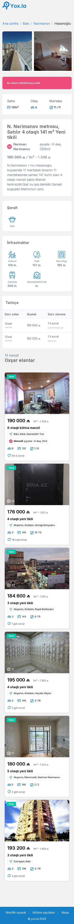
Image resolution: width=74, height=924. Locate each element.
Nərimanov (42, 23)
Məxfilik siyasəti (16, 912)
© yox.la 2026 (37, 918)
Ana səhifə (10, 23)
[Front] (14, 6)
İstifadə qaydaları (44, 912)
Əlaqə (65, 912)
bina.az (52, 340)
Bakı (26, 23)
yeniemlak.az (55, 327)
